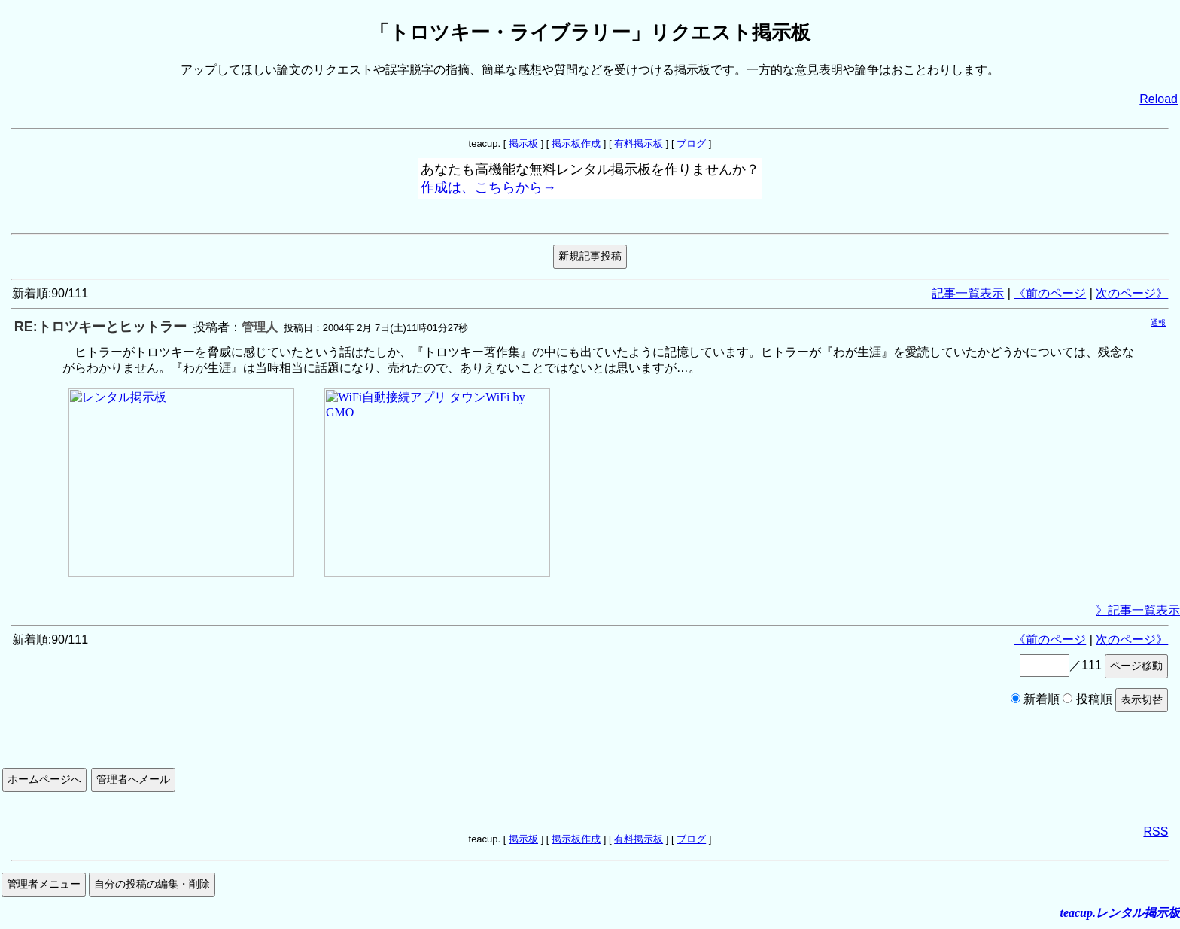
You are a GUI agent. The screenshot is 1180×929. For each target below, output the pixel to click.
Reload (1158, 99)
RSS (1155, 831)
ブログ (691, 143)
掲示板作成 (576, 143)
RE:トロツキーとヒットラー (100, 326)
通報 (1158, 322)
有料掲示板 (638, 143)
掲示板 (523, 143)
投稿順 (1087, 699)
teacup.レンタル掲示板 (1120, 912)
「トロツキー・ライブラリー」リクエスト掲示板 (590, 32)
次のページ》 (1132, 293)
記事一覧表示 (968, 293)
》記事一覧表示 (1138, 610)
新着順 (1035, 699)
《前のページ (1050, 293)
